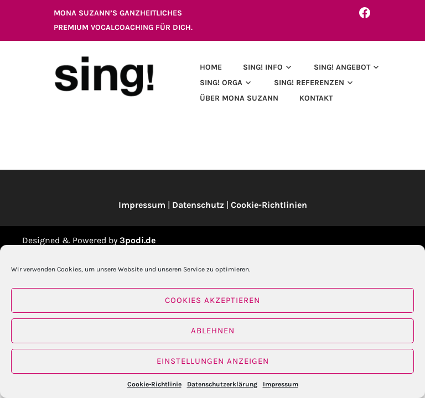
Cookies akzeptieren (212, 300)
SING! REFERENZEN (309, 82)
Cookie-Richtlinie (154, 384)
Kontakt (316, 98)
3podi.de (138, 240)
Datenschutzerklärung (222, 384)
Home (211, 67)
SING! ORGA (221, 82)
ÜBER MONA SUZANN (239, 98)
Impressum (280, 384)
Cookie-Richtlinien (269, 205)
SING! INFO (263, 67)
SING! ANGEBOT (342, 67)
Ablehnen (213, 331)
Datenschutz (198, 205)
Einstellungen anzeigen (213, 361)
